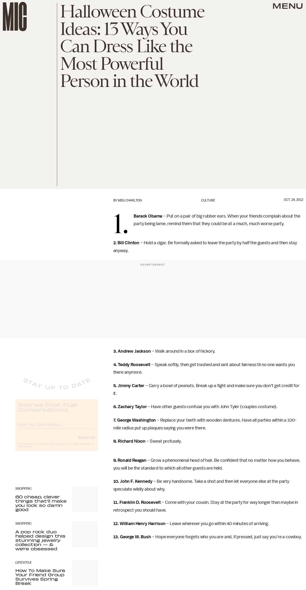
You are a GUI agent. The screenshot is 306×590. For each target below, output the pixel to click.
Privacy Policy (25, 450)
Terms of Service (81, 448)
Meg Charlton (130, 200)
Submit (86, 441)
